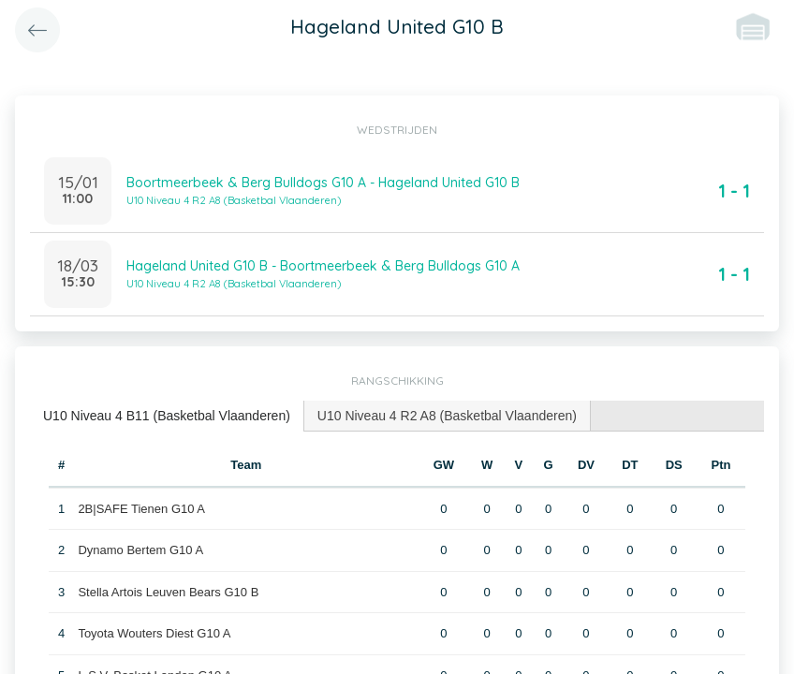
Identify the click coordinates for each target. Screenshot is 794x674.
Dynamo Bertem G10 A (140, 550)
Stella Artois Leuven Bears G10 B (168, 592)
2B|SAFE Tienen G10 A (141, 509)
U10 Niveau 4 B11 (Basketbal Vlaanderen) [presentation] (166, 415)
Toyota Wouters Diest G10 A (154, 633)
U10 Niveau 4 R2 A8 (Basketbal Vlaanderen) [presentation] (447, 415)
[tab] (167, 416)
